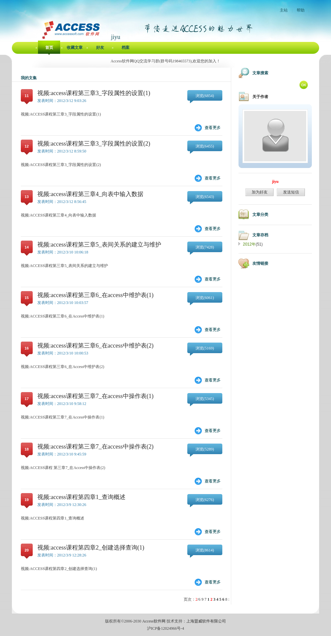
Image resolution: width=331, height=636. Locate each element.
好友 (100, 47)
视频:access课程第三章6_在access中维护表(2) (95, 345)
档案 (125, 47)
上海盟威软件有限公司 (206, 621)
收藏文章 (75, 47)
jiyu (275, 181)
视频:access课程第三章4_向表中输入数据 (90, 194)
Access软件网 (154, 621)
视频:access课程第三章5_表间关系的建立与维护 (99, 244)
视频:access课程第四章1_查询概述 (81, 497)
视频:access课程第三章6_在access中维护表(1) (95, 295)
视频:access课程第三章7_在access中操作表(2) (95, 446)
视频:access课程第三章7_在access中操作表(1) (95, 396)
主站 (284, 10)
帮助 (301, 10)
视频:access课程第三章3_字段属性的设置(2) (93, 143)
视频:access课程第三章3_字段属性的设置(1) (93, 93)
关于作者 (260, 96)
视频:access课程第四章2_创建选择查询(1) (90, 547)
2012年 (249, 244)
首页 (49, 47)
